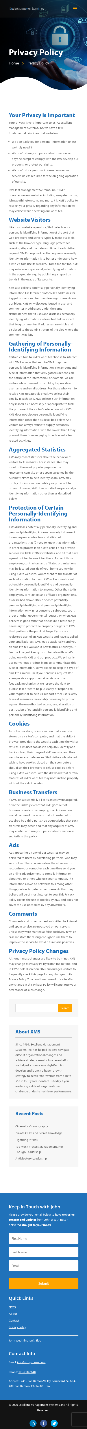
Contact (14, 1320)
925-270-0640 (27, 1372)
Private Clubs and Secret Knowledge (38, 1133)
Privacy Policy (17, 1327)
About (13, 1314)
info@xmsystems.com (31, 1362)
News (12, 1307)
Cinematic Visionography (31, 1126)
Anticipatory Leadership (31, 1158)
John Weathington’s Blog (25, 1340)
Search (65, 1008)
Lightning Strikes (26, 1140)
